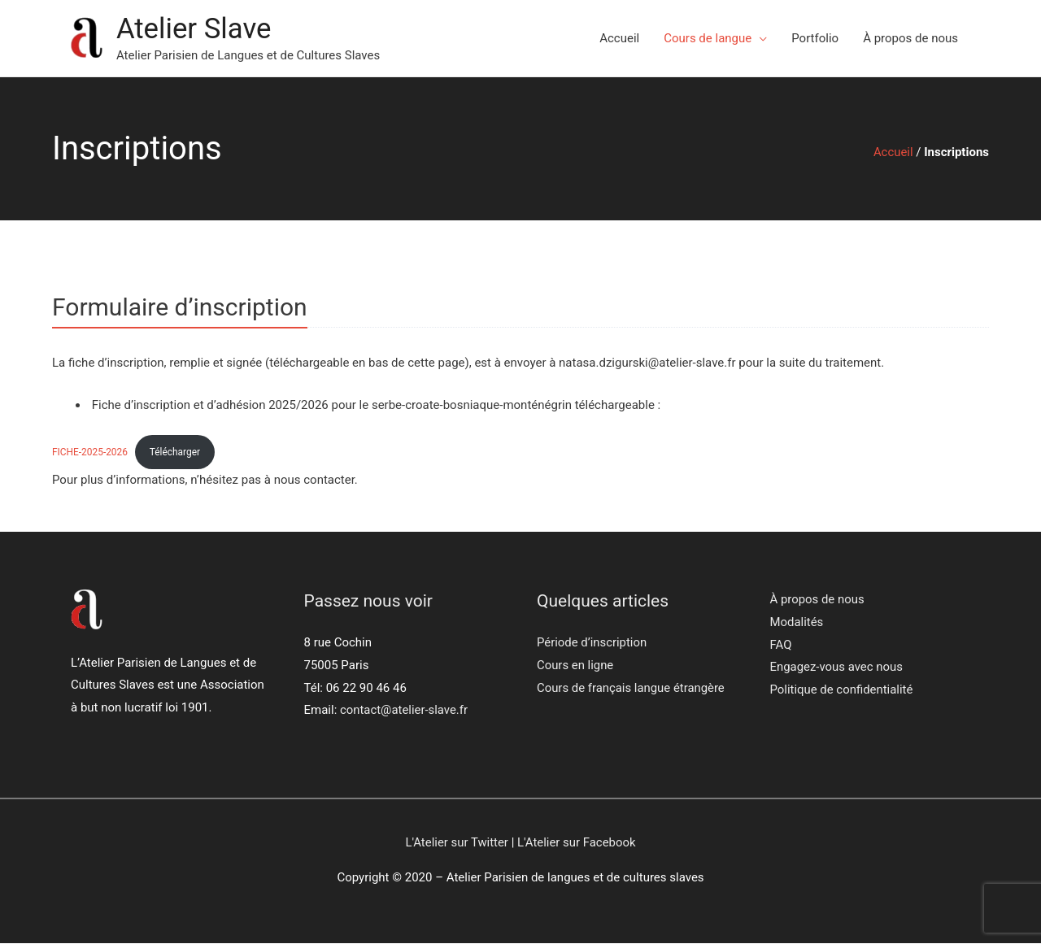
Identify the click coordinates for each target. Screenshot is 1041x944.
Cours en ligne (575, 666)
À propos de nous (910, 38)
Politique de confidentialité (842, 691)
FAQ (781, 645)
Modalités (797, 623)
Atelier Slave (194, 29)
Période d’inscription (592, 643)
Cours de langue (707, 38)
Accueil (619, 38)
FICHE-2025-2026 (90, 452)
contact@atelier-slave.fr (404, 710)
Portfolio (814, 38)
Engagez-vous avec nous (837, 668)
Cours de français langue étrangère (631, 688)
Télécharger (176, 452)
